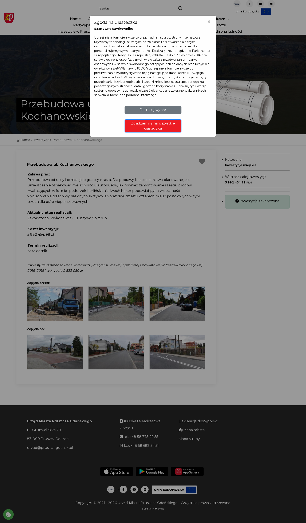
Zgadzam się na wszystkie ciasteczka (153, 125)
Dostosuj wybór (153, 110)
